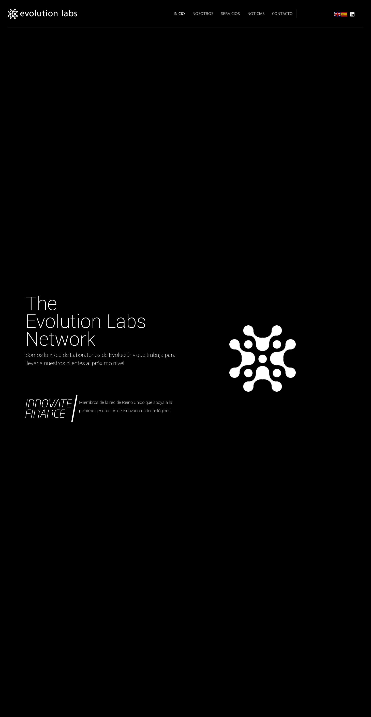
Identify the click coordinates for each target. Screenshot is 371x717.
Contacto (282, 13)
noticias (255, 13)
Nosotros (202, 13)
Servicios (230, 13)
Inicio (179, 13)
